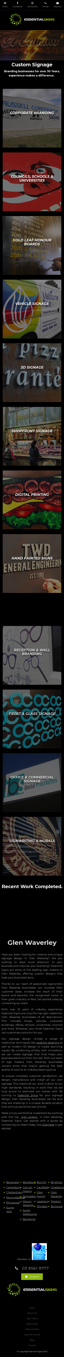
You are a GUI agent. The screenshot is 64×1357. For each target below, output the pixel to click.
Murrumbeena (15, 1197)
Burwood (56, 1206)
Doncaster (29, 1196)
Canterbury (13, 1187)
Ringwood (13, 1202)
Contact (32, 1345)
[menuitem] (32, 1308)
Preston (56, 1201)
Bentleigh (29, 1219)
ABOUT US (32, 1313)
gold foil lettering (47, 1042)
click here (48, 1124)
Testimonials (32, 1324)
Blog (32, 1340)
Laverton (42, 1201)
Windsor (42, 1206)
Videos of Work (32, 1329)
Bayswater (12, 1182)
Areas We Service (32, 1334)
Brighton (56, 1182)
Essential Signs (28, 1095)
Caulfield (42, 1187)
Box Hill (41, 1182)
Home (32, 1308)
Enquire (34, 1276)
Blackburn (29, 1182)
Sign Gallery (32, 1318)
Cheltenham (14, 1192)
